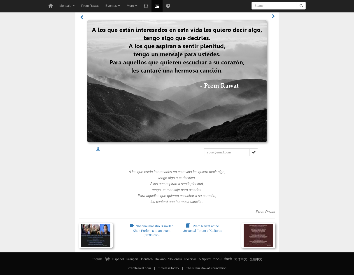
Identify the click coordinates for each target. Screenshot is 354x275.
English (97, 259)
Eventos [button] (112, 5)
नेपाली (228, 259)
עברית (217, 259)
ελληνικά (205, 259)
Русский (190, 259)
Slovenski (175, 259)
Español (118, 259)
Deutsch (147, 259)
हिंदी (107, 259)
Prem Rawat (90, 5)
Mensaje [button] (67, 5)
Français (132, 259)
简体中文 (240, 259)
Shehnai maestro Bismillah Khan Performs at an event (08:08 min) (151, 230)
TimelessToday (168, 268)
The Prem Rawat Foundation (206, 268)
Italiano (160, 259)
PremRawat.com (139, 268)
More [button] (132, 5)
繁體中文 (256, 259)
